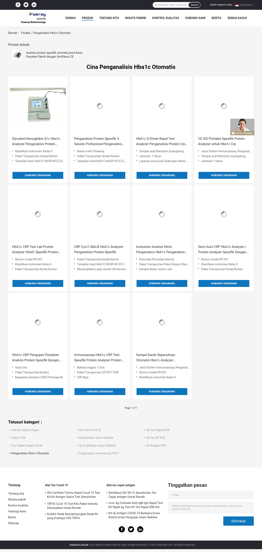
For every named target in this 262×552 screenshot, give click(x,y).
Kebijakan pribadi (79, 544)
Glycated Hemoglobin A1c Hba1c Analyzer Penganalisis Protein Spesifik (36, 142)
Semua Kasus (237, 18)
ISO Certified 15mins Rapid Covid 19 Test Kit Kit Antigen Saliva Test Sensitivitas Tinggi (73, 495)
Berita (216, 18)
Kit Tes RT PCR (155, 437)
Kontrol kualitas (165, 18)
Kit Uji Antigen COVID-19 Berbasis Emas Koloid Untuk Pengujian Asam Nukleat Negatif (134, 516)
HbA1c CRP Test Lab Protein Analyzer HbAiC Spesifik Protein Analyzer (35, 250)
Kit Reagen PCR (156, 445)
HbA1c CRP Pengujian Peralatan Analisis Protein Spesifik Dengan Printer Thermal (35, 358)
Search (194, 4)
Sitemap (13, 523)
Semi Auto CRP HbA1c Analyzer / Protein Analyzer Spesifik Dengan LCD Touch (222, 250)
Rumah (71, 18)
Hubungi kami (195, 18)
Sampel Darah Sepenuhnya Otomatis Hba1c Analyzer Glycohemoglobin (155, 358)
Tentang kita (109, 18)
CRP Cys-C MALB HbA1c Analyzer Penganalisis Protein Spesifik (98, 249)
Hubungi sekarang (38, 175)
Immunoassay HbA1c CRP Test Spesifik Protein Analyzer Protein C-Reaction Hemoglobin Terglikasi (99, 358)
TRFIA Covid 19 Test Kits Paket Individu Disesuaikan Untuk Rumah (72, 505)
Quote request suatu (221, 4)
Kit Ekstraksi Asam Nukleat (96, 437)
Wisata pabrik (135, 18)
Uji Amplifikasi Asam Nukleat (97, 445)
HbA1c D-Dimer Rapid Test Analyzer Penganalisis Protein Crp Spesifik (160, 142)
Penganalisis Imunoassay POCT (99, 453)
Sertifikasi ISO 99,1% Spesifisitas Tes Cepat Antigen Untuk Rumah (132, 494)
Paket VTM (18, 437)
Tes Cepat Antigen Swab (26, 445)
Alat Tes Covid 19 (90, 430)
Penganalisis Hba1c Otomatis (30, 453)
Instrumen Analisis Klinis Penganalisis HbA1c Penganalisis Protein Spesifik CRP (160, 250)
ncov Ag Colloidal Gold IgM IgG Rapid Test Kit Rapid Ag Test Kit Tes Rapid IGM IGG (135, 505)
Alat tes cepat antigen (25, 430)
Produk (87, 18)
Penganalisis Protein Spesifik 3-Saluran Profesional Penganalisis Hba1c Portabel (98, 142)
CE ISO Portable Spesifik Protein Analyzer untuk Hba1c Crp (221, 141)
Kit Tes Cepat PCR (157, 430)
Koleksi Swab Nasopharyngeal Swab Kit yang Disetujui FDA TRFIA (72, 516)
